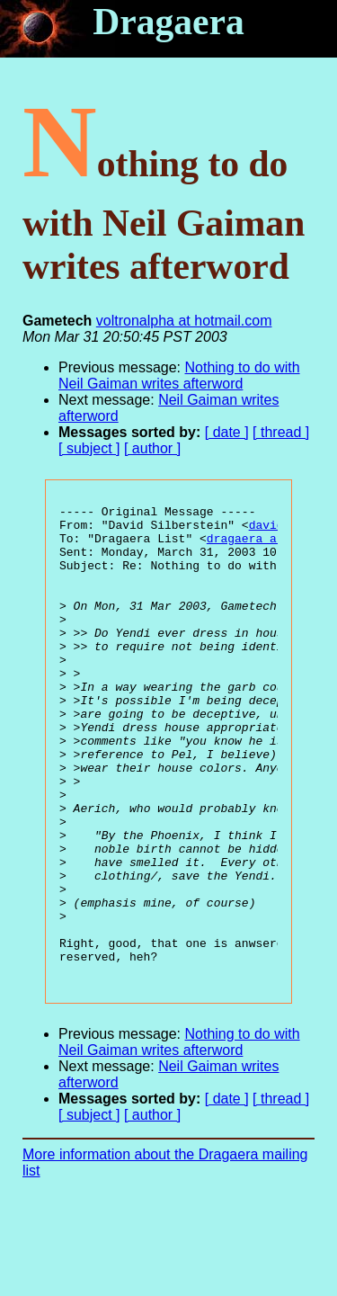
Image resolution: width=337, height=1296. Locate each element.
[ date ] (227, 432)
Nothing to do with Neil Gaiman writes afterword (179, 375)
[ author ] (152, 448)
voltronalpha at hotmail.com (184, 320)
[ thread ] (281, 432)
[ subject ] (89, 448)
